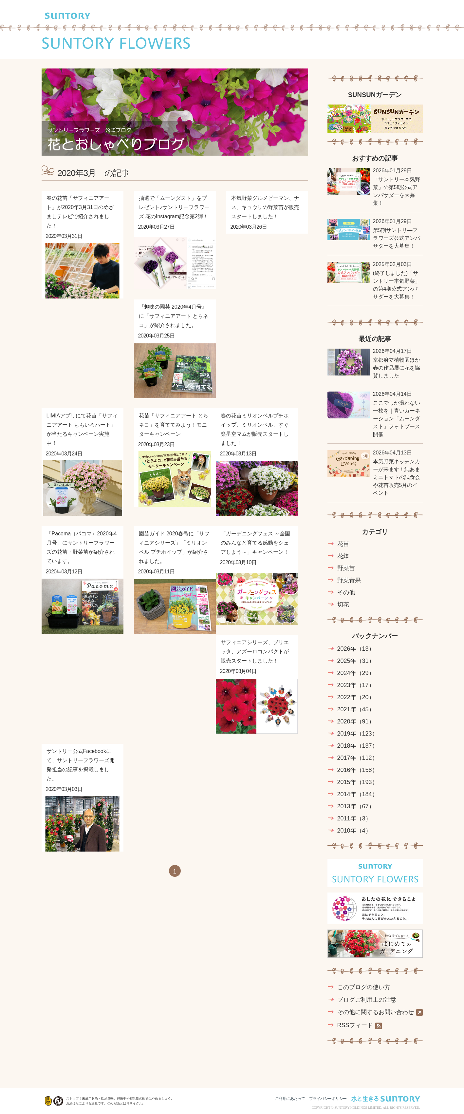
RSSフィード (359, 1025)
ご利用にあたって (290, 1098)
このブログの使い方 (363, 987)
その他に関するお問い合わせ (380, 1012)
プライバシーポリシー (328, 1098)
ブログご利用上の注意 (366, 1000)
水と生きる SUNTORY (385, 1098)
